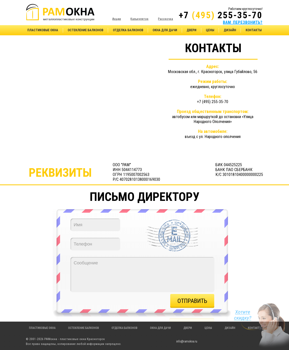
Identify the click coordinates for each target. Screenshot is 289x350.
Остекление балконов (85, 30)
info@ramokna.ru (186, 341)
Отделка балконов (128, 30)
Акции (116, 18)
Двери (191, 30)
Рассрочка (165, 18)
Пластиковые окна (42, 30)
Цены (210, 30)
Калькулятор (140, 18)
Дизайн (230, 30)
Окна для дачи (165, 30)
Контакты (254, 30)
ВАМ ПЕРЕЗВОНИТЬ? (242, 22)
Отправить (192, 300)
